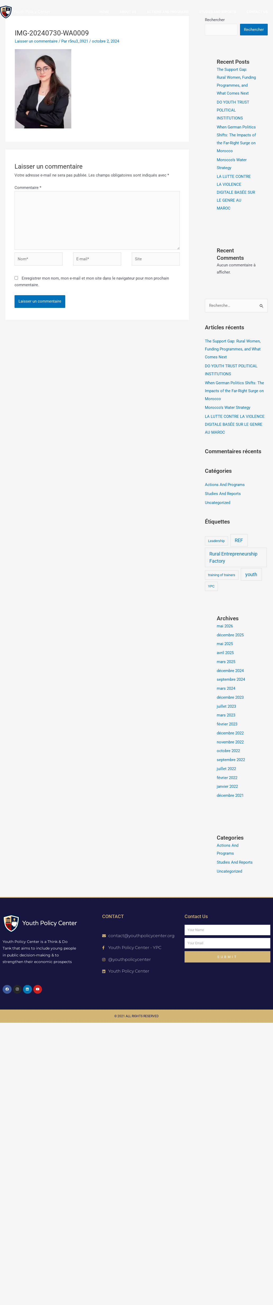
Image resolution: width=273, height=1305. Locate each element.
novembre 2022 (230, 742)
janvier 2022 (227, 786)
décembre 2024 (230, 670)
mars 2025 (226, 661)
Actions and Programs (168, 12)
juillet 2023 (226, 706)
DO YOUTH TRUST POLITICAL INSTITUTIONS (233, 110)
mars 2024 (226, 688)
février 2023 (227, 724)
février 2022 (227, 777)
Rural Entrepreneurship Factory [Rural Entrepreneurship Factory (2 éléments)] (233, 557)
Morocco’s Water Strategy (227, 407)
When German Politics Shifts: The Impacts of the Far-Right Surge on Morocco (234, 391)
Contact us (257, 12)
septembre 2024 (231, 679)
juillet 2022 (226, 768)
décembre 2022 (230, 733)
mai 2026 (225, 626)
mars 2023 (226, 715)
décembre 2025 (230, 635)
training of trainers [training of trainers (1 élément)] (221, 575)
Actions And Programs (225, 484)
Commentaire (28, 187)
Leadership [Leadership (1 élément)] (216, 541)
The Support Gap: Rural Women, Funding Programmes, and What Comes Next (233, 349)
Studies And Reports (223, 493)
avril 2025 (225, 652)
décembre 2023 (230, 697)
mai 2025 (225, 643)
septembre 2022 (231, 759)
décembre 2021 (230, 795)
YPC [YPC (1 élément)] (211, 586)
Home (104, 12)
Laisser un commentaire (36, 41)
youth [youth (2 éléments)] (251, 574)
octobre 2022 (228, 750)
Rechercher (254, 29)
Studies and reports (217, 12)
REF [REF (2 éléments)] (239, 540)
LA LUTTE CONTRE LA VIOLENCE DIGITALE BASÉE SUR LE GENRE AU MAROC (236, 192)
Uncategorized (217, 502)
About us (128, 12)
